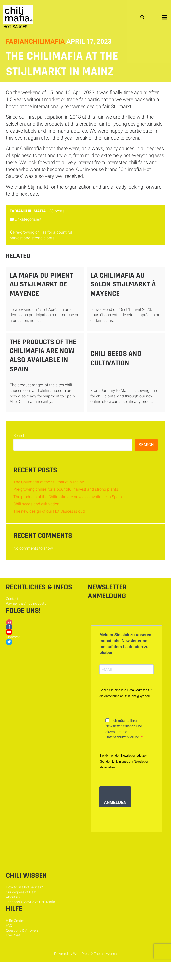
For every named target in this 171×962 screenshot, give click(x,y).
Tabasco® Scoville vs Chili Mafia (30, 902)
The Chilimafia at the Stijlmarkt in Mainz (48, 482)
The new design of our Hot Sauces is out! (49, 511)
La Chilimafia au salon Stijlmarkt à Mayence (123, 284)
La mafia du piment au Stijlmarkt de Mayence (41, 284)
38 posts (56, 211)
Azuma (111, 954)
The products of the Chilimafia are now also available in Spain (43, 355)
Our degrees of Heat (21, 892)
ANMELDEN (115, 802)
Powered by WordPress (72, 954)
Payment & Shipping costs (26, 603)
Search (19, 435)
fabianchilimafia (35, 41)
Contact (12, 599)
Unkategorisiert (28, 219)
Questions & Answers (22, 930)
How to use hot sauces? (24, 887)
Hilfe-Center (15, 921)
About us (13, 897)
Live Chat (13, 935)
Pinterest (13, 637)
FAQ (9, 925)
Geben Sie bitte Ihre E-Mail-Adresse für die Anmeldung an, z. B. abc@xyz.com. (125, 693)
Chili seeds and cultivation (115, 358)
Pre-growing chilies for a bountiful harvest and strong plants (65, 489)
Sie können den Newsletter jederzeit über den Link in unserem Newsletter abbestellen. (123, 761)
